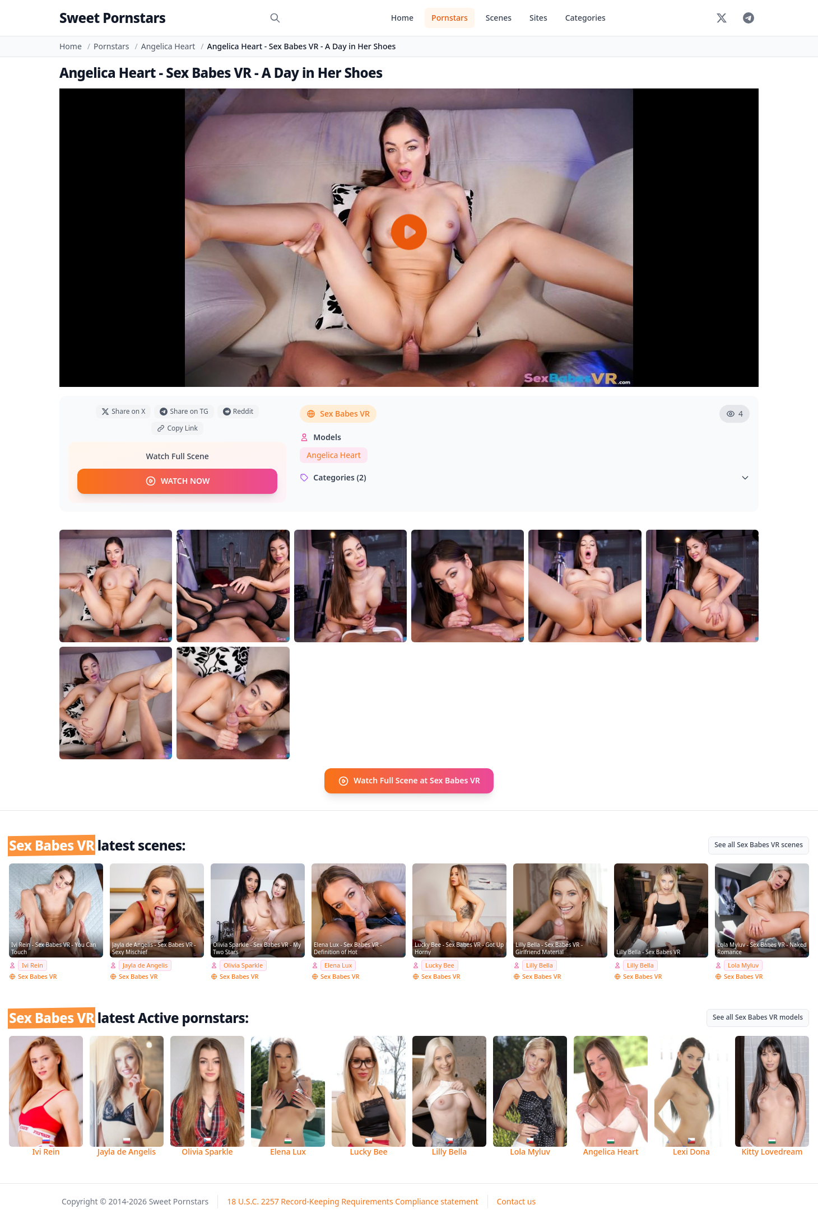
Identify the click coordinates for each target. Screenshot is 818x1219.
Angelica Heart (168, 46)
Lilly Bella (539, 964)
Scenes (499, 17)
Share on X (123, 411)
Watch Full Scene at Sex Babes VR (409, 780)
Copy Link (177, 428)
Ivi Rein (32, 964)
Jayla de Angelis (145, 964)
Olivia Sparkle (243, 964)
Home (402, 17)
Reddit (238, 411)
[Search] (275, 18)
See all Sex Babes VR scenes (758, 844)
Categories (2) (525, 477)
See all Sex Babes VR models (758, 1016)
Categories (585, 17)
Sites (538, 17)
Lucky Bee (439, 964)
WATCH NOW (177, 481)
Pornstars (449, 17)
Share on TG (184, 411)
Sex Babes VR (337, 413)
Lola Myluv (743, 964)
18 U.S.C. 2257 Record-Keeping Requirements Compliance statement (352, 1200)
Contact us (516, 1200)
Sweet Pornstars (112, 17)
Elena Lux (338, 964)
